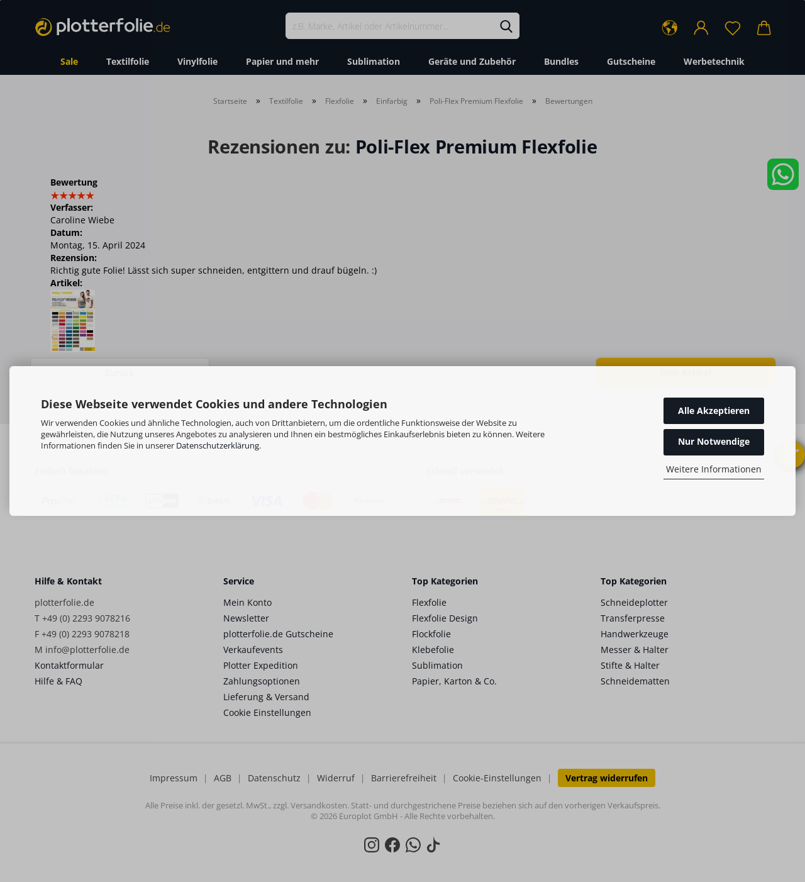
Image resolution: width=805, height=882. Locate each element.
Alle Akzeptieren (714, 410)
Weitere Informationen (714, 469)
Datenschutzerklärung (217, 445)
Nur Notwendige (714, 441)
